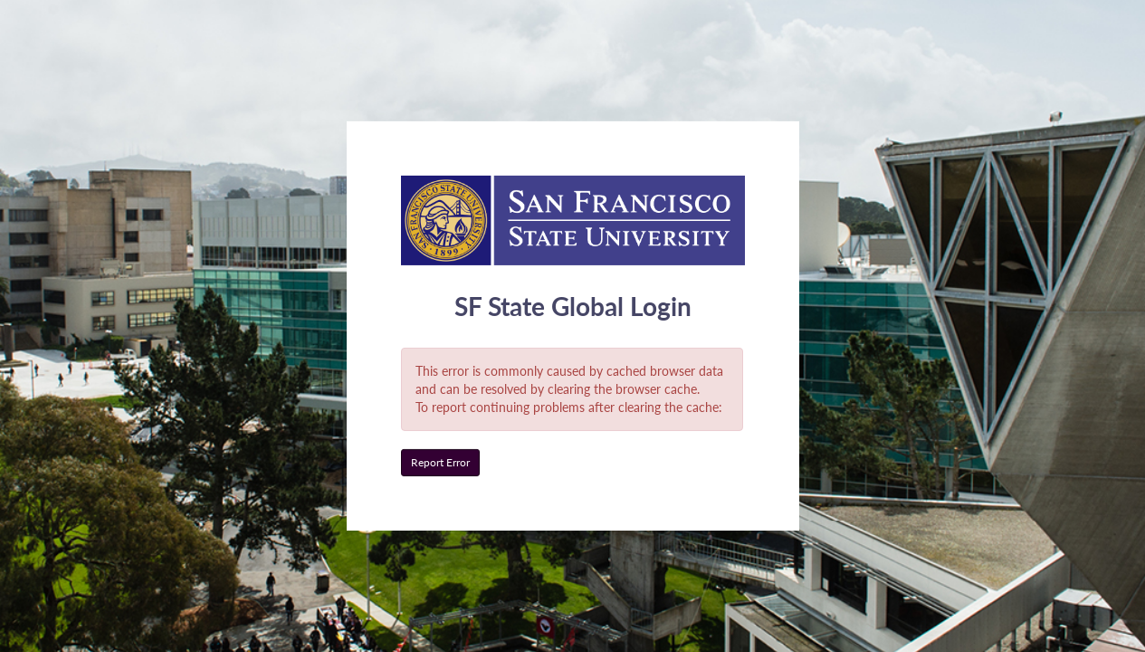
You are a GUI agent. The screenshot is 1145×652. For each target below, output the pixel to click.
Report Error (440, 462)
